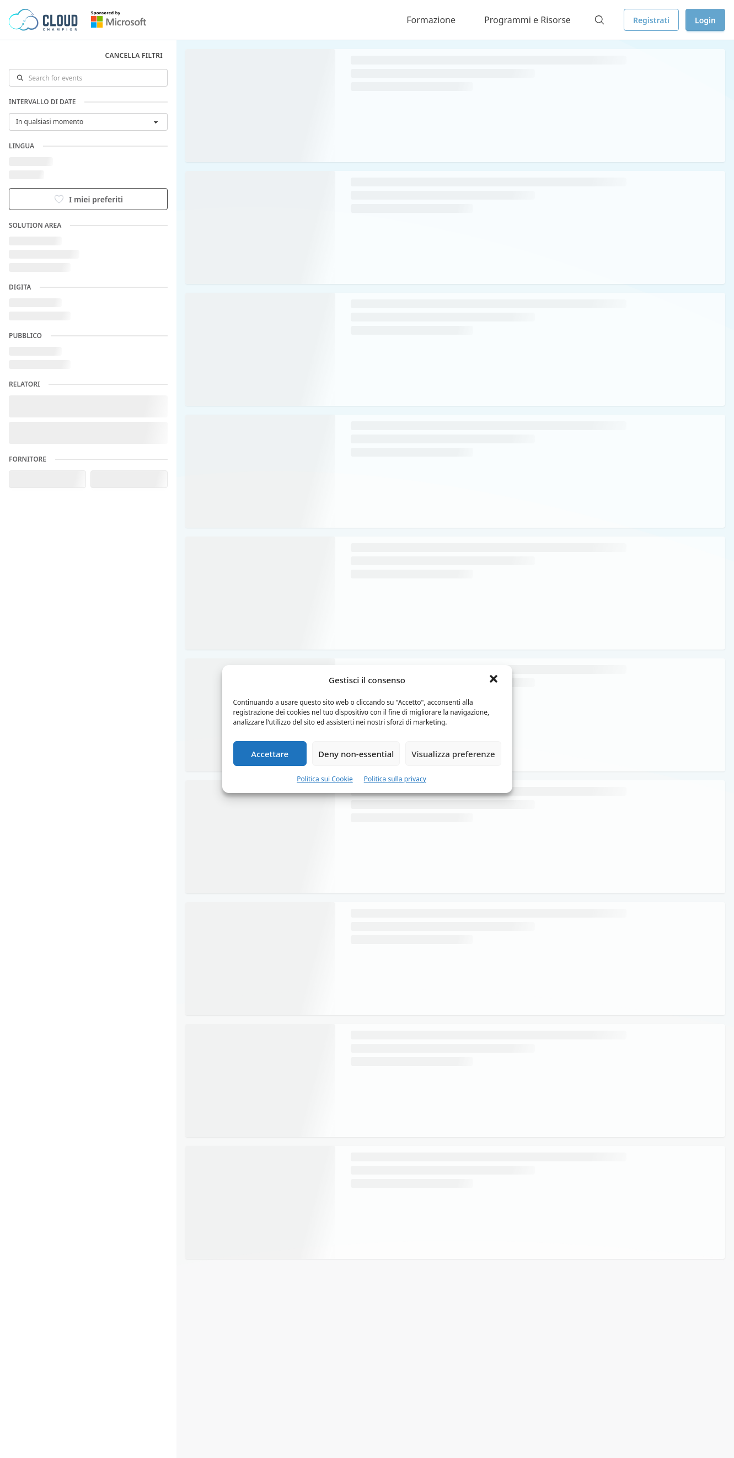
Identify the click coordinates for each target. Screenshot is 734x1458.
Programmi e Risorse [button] (527, 20)
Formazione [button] (431, 20)
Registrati (651, 20)
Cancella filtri (134, 55)
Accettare (269, 753)
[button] (494, 680)
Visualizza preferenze (453, 753)
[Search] (599, 20)
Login (705, 20)
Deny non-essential (356, 753)
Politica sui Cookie (325, 779)
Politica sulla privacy (395, 779)
